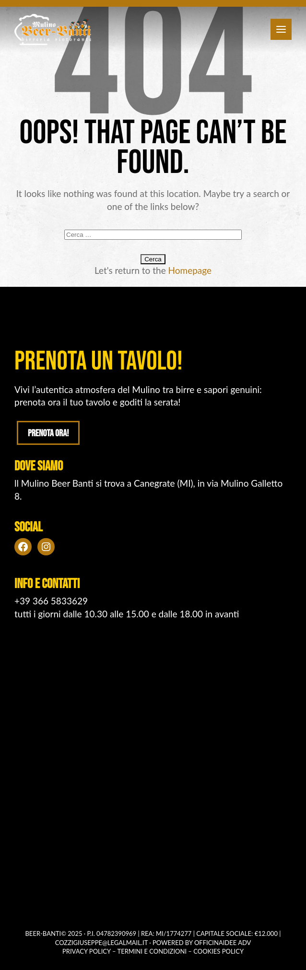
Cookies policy (218, 951)
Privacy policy (86, 951)
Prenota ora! (48, 433)
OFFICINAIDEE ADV (222, 942)
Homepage (190, 270)
